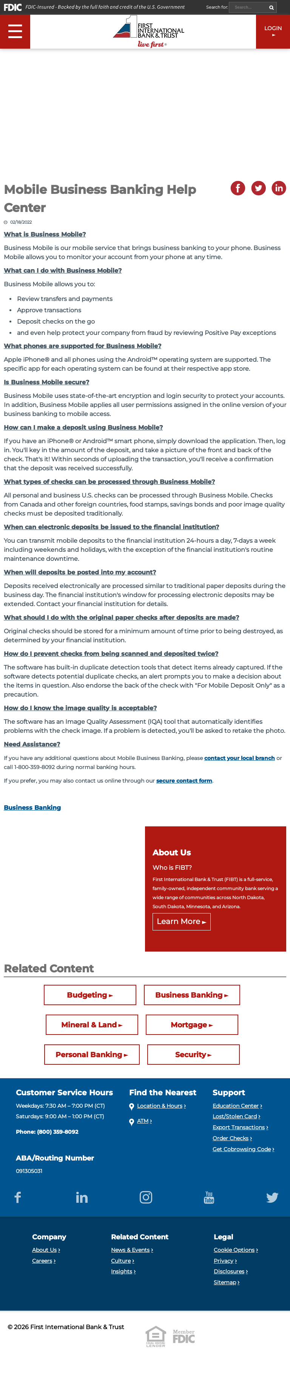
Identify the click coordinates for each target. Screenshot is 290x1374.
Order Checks (230, 1138)
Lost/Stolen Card (235, 1116)
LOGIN (273, 28)
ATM (142, 1121)
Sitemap (225, 1282)
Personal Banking (89, 1054)
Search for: (217, 7)
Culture (121, 1260)
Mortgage (189, 1024)
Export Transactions (239, 1127)
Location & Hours (159, 1105)
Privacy (223, 1260)
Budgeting (87, 994)
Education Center (236, 1105)
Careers (42, 1260)
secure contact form (184, 780)
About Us (44, 1250)
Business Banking (32, 807)
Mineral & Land (89, 1024)
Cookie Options (234, 1250)
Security (190, 1054)
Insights (121, 1271)
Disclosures (229, 1271)
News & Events (130, 1250)
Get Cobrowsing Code (242, 1149)
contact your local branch (239, 758)
